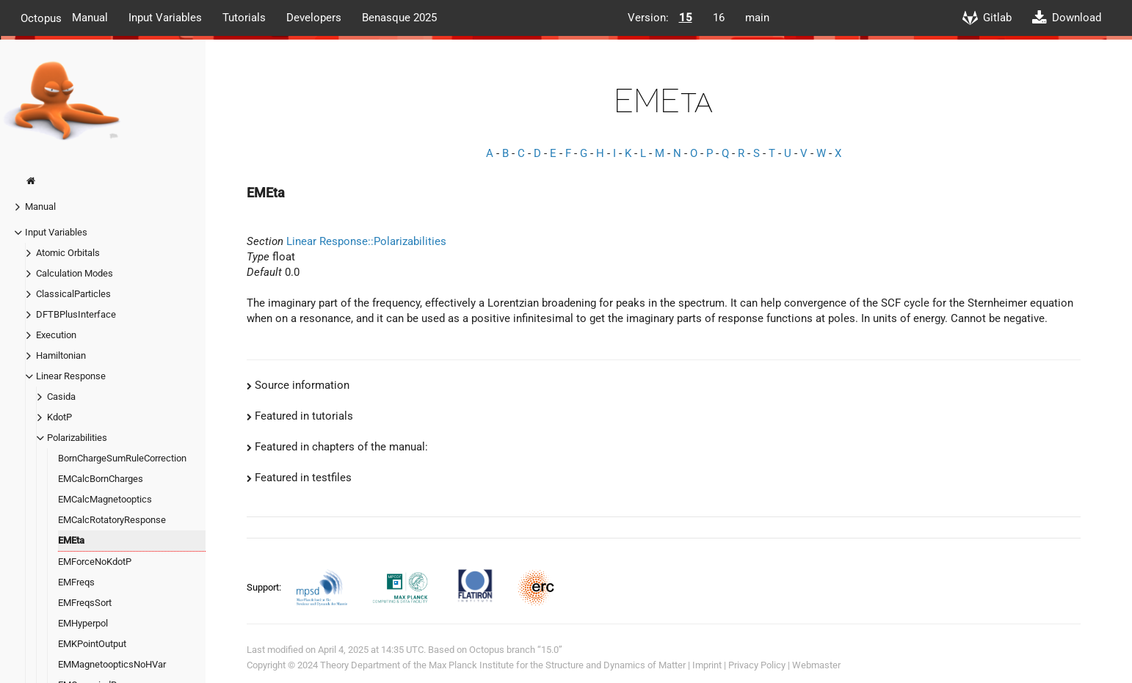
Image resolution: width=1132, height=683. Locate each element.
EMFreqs (76, 582)
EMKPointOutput (92, 643)
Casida (61, 396)
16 (719, 17)
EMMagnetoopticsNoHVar (112, 664)
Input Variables (165, 17)
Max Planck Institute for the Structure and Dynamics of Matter (557, 665)
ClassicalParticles (73, 293)
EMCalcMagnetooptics (105, 499)
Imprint (707, 665)
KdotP (59, 417)
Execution (56, 334)
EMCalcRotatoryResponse (112, 519)
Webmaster (816, 665)
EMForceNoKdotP (94, 561)
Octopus (41, 17)
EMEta (71, 540)
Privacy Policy (756, 665)
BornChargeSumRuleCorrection (122, 458)
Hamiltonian (61, 355)
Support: (265, 587)
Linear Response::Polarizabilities (366, 241)
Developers (313, 17)
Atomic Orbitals (68, 252)
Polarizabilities (77, 437)
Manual (90, 17)
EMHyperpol (83, 623)
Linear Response (71, 375)
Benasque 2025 (399, 17)
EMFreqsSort (85, 602)
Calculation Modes (74, 273)
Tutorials (244, 17)
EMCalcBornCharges (100, 478)
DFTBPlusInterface (76, 314)
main (757, 17)
